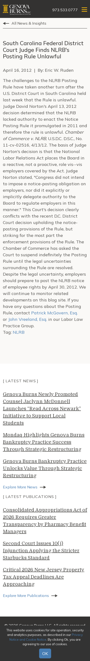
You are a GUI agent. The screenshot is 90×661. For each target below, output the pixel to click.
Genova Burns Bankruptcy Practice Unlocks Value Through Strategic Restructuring (45, 468)
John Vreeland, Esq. (27, 319)
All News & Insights (29, 23)
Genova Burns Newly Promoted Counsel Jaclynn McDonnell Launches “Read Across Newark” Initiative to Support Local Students (42, 409)
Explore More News (20, 487)
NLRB (18, 332)
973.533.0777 (65, 9)
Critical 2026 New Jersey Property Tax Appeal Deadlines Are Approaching (43, 577)
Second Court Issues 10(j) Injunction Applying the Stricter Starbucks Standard (41, 551)
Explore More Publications (26, 595)
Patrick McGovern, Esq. (54, 313)
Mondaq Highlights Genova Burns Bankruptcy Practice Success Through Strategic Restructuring (43, 442)
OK (45, 653)
